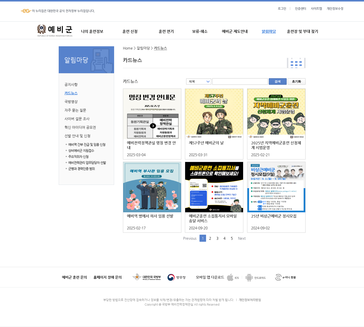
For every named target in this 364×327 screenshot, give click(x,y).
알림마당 (269, 31)
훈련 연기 (166, 31)
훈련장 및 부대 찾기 (302, 31)
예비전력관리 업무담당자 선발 (87, 163)
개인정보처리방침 (250, 300)
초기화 (296, 81)
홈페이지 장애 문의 (107, 277)
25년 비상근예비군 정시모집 (273, 216)
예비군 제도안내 (235, 31)
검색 (278, 81)
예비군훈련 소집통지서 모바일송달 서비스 (213, 218)
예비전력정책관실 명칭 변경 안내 (151, 145)
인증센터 (300, 8)
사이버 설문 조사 (76, 119)
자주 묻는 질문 (75, 110)
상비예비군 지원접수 (81, 150)
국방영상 (71, 102)
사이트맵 (316, 8)
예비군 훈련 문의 (74, 277)
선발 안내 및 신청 (77, 136)
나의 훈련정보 (92, 31)
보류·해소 (199, 31)
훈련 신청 (130, 31)
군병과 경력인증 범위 (81, 169)
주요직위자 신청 (78, 156)
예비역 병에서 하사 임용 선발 (150, 216)
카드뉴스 (71, 93)
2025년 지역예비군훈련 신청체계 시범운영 (276, 145)
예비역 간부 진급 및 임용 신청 (86, 144)
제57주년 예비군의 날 (206, 143)
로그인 (282, 8)
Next (242, 238)
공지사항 (71, 85)
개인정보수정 (335, 8)
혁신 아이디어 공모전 (80, 127)
